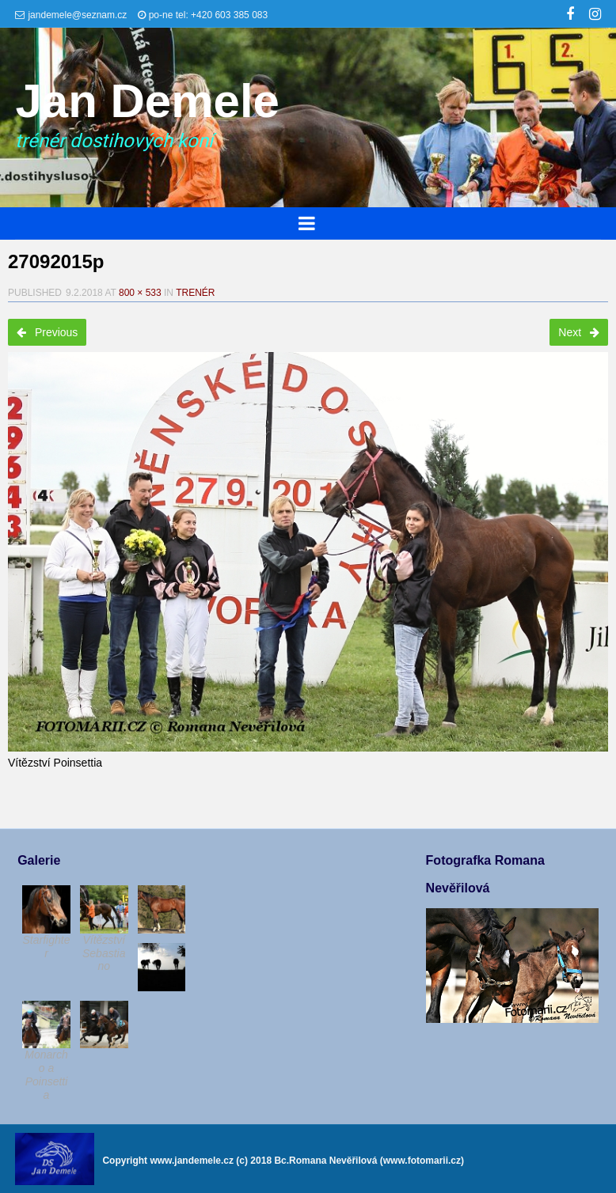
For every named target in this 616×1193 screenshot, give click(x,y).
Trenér (195, 292)
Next (578, 332)
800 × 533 (140, 292)
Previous (47, 332)
